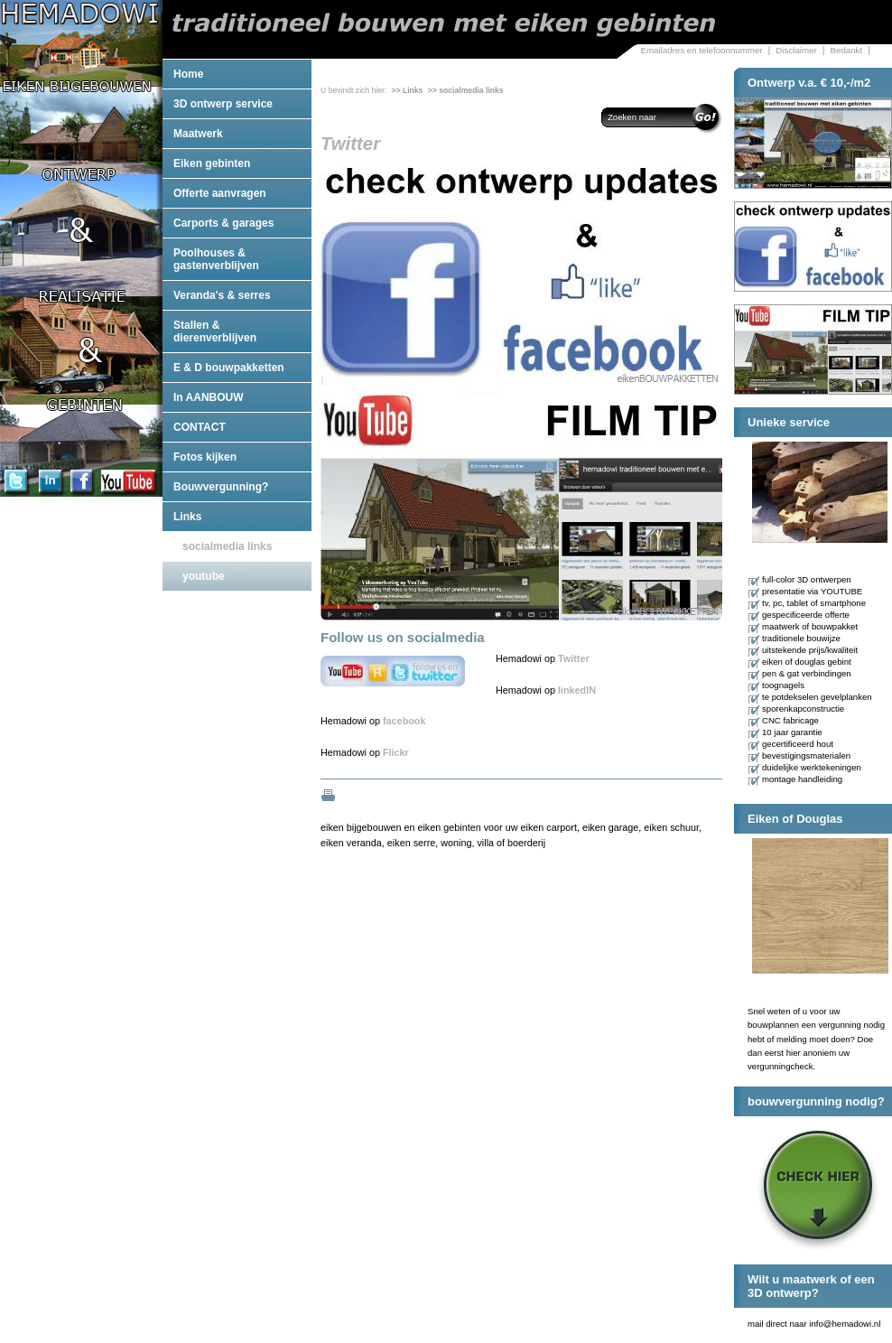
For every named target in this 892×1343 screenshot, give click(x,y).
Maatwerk (198, 133)
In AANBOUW (208, 397)
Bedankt (847, 50)
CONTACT (199, 427)
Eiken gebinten (211, 163)
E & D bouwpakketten (228, 367)
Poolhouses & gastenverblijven (216, 259)
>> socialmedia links (466, 90)
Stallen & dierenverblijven (214, 331)
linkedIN (577, 690)
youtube (203, 576)
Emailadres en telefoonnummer (701, 50)
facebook (404, 720)
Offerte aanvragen (219, 193)
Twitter (574, 658)
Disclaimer (796, 50)
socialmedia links (227, 546)
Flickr (396, 752)
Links (187, 516)
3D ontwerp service (223, 104)
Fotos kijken (205, 457)
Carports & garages (223, 223)
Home (188, 74)
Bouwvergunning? (220, 486)
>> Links (407, 90)
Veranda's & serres (222, 295)
